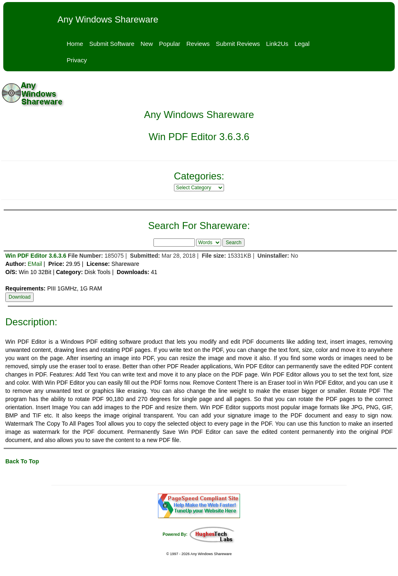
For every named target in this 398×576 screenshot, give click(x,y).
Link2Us (277, 43)
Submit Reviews (238, 43)
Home (75, 43)
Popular (170, 43)
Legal (302, 43)
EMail (34, 264)
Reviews (198, 43)
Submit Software (112, 43)
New (147, 43)
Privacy (77, 60)
